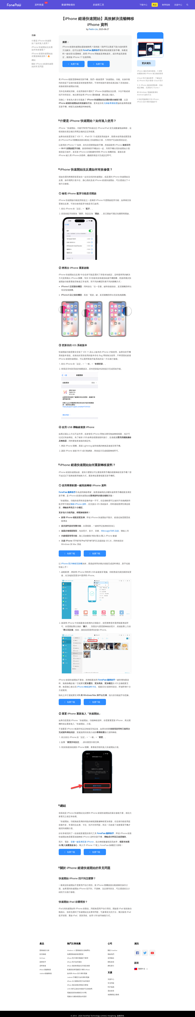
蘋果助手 (43, 958)
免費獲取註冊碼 (113, 991)
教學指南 (166, 4)
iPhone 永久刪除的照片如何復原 (78, 977)
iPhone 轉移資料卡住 (86, 685)
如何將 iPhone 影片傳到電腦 (77, 970)
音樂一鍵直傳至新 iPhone (82, 839)
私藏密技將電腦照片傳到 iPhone (78, 966)
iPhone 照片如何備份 (74, 958)
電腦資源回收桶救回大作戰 (77, 989)
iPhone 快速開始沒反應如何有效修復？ (42, 48)
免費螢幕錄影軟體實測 (75, 951)
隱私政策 (111, 958)
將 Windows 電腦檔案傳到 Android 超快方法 (147, 93)
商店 (155, 4)
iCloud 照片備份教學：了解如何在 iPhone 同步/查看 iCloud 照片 (150, 79)
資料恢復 (43, 962)
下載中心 (143, 4)
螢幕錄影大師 (44, 947)
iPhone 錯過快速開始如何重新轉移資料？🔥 (42, 55)
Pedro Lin (93, 29)
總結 (34, 60)
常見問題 (111, 979)
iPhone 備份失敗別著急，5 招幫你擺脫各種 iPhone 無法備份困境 (150, 72)
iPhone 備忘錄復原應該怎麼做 (77, 981)
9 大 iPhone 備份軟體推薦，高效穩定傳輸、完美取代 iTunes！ (150, 86)
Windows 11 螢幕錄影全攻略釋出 (78, 947)
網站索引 (111, 962)
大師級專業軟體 (111, 102)
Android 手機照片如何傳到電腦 (78, 974)
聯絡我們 (111, 951)
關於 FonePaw (112, 947)
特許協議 (111, 983)
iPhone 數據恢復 (45, 966)
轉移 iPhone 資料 (78, 503)
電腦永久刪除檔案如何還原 (77, 993)
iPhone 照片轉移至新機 (71, 561)
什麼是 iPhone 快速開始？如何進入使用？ (41, 42)
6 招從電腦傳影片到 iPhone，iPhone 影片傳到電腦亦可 (148, 100)
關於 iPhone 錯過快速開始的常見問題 (42, 65)
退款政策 (111, 987)
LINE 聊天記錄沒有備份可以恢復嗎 (79, 985)
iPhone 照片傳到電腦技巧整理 (77, 954)
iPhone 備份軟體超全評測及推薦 (78, 962)
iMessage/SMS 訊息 (110, 530)
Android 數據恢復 (46, 970)
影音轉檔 (43, 951)
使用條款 (111, 954)
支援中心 (178, 4)
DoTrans (42, 954)
